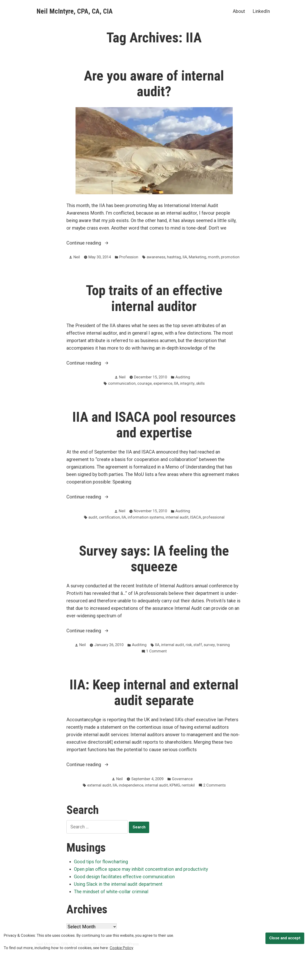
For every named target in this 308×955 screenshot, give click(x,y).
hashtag (174, 257)
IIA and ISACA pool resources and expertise (154, 425)
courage (144, 383)
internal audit (177, 517)
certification (109, 517)
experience (162, 383)
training (223, 645)
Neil (76, 257)
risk (189, 645)
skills (200, 383)
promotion (230, 257)
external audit (99, 785)
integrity (187, 383)
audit (92, 517)
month (213, 257)
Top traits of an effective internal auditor (154, 298)
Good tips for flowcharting (101, 861)
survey (209, 645)
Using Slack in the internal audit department (118, 884)
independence (131, 785)
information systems (146, 517)
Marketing (197, 257)
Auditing (182, 377)
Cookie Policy (121, 948)
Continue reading (91, 243)
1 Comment (156, 651)
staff (197, 645)
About (239, 11)
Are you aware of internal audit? (154, 84)
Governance (182, 779)
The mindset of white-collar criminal (111, 891)
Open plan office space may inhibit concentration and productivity (141, 869)
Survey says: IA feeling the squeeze (154, 559)
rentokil (188, 785)
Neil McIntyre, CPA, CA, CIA (74, 11)
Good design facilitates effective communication (124, 876)
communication (122, 383)
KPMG (175, 785)
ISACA (195, 517)
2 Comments (214, 785)
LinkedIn (261, 11)
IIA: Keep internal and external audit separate (154, 693)
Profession (128, 257)
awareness (156, 257)
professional (214, 517)
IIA (185, 257)
